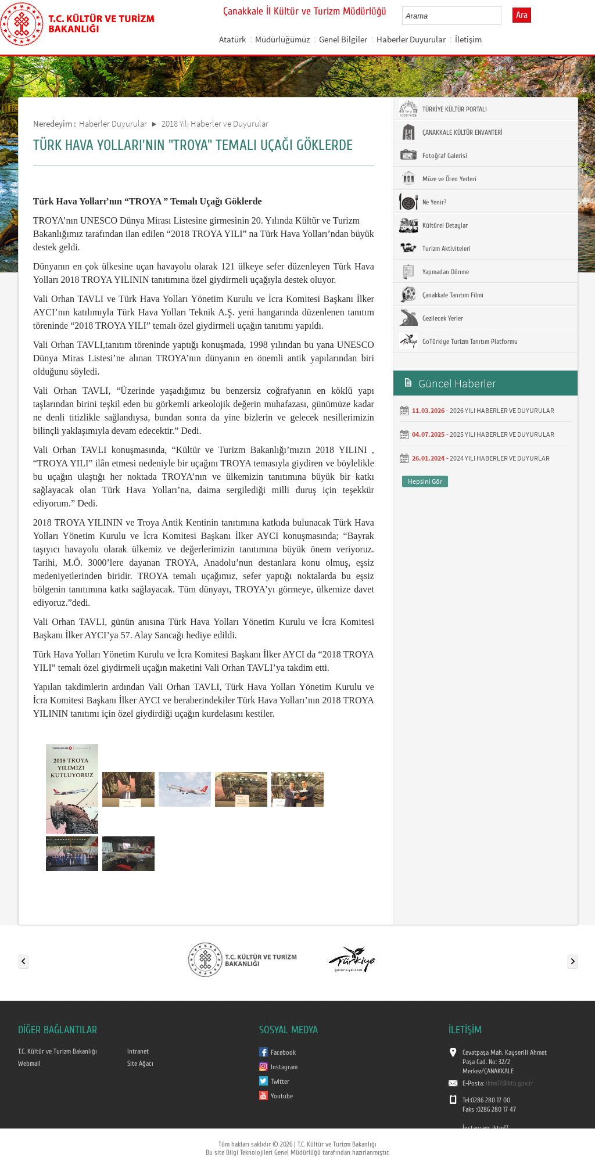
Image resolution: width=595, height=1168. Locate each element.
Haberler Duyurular (411, 39)
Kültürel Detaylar (433, 225)
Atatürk (232, 39)
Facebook (283, 1052)
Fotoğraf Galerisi (433, 155)
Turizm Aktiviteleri (435, 248)
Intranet (138, 1051)
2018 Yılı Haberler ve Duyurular (215, 123)
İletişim (468, 39)
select (505, 15)
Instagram (284, 1067)
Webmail (29, 1063)
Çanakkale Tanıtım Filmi (441, 294)
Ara (522, 15)
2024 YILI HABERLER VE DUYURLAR (500, 458)
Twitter (280, 1081)
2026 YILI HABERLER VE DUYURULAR (502, 410)
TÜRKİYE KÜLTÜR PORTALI (443, 108)
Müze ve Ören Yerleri (437, 178)
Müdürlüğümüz (282, 39)
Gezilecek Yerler (431, 318)
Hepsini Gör (425, 481)
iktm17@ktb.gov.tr (509, 1083)
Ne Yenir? (422, 201)
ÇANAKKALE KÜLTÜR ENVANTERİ (451, 132)
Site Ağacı (140, 1063)
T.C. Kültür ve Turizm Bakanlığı (57, 1051)
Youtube (282, 1096)
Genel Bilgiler (343, 39)
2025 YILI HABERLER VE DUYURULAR (502, 434)
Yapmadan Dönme (434, 271)
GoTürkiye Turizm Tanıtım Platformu (458, 341)
